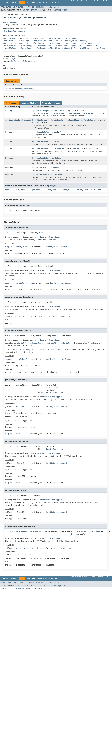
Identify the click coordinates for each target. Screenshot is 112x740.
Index (50, 3)
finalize (25, 190)
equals (15, 190)
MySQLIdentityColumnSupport (85, 46)
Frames (31, 7)
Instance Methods (30, 103)
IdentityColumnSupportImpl (18, 89)
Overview (5, 3)
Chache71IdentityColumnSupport (62, 38)
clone (7, 190)
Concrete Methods (51, 103)
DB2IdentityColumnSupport (46, 41)
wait (86, 190)
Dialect (36, 123)
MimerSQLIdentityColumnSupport (53, 46)
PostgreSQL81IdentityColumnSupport (54, 48)
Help (57, 3)
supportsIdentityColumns (44, 167)
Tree (33, 3)
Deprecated (42, 3)
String (8, 111)
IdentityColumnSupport (14, 31)
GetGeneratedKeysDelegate (18, 120)
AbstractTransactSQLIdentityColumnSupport (24, 38)
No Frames (40, 7)
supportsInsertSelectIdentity (47, 174)
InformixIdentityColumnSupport (46, 43)
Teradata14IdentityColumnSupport (90, 48)
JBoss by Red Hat (21, 588)
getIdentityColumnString (44, 132)
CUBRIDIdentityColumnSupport (17, 41)
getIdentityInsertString (44, 141)
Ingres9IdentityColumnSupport (80, 43)
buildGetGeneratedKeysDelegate (47, 120)
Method (33, 10)
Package (13, 3)
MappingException (54, 392)
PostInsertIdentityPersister (78, 120)
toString (78, 190)
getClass (36, 190)
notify (56, 190)
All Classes (54, 7)
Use (28, 3)
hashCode (46, 190)
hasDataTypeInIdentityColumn (46, 158)
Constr (26, 10)
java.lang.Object (10, 22)
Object (14, 58)
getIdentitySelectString (44, 148)
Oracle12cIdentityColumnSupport (19, 48)
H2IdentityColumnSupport (73, 41)
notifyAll (66, 190)
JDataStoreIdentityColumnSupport (19, 46)
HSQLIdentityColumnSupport (16, 43)
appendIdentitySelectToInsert (47, 111)
